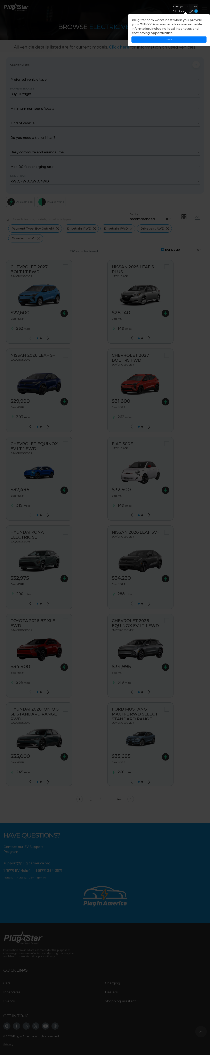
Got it (169, 39)
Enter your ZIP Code (185, 6)
